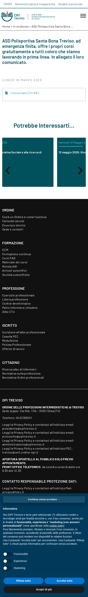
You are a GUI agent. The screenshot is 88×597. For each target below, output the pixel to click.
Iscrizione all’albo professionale (23, 332)
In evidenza (21, 26)
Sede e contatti (12, 229)
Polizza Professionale (16, 344)
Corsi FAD (9, 258)
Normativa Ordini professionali (23, 377)
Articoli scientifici (14, 270)
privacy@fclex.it (13, 492)
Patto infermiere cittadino (20, 307)
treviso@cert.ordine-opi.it (20, 452)
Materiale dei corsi (14, 262)
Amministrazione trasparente (35, 4)
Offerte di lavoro (13, 349)
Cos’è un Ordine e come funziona (24, 217)
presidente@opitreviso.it (19, 428)
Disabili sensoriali (70, 4)
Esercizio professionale (18, 295)
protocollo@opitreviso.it (19, 436)
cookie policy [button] (56, 525)
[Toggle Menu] (83, 16)
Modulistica (10, 340)
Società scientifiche (16, 274)
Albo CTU (8, 311)
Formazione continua (16, 254)
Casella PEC (10, 336)
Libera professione (15, 299)
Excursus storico (13, 225)
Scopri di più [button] (44, 589)
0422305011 (24, 417)
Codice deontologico (16, 303)
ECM (5, 249)
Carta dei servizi (13, 221)
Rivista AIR (9, 266)
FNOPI (8, 4)
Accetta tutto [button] (65, 580)
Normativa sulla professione (21, 373)
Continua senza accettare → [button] (44, 499)
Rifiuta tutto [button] (23, 580)
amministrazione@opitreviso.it (23, 444)
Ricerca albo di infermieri (19, 369)
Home (6, 26)
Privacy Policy (23, 424)
